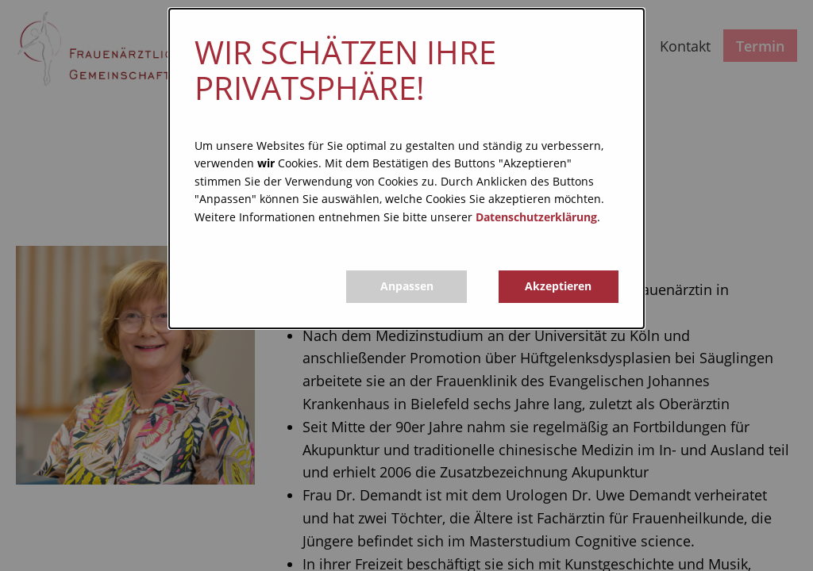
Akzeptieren (558, 285)
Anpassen (406, 285)
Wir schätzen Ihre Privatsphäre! (345, 69)
